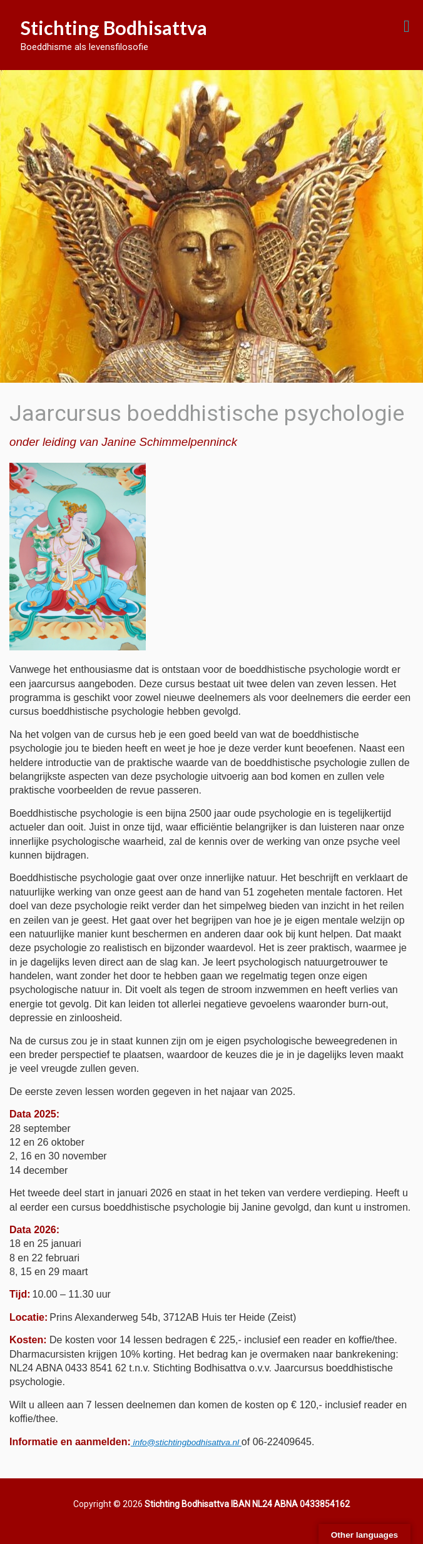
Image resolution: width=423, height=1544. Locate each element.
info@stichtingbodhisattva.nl (186, 1442)
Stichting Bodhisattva (114, 27)
